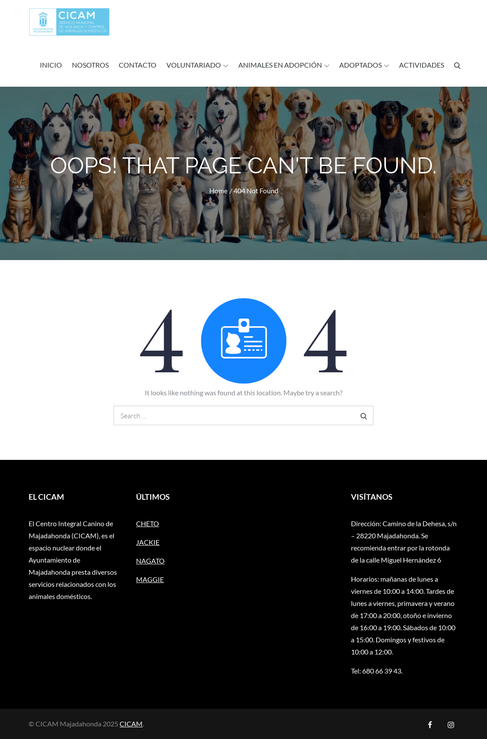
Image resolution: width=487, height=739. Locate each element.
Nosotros (90, 65)
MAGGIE (150, 579)
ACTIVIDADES (421, 65)
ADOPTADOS (364, 65)
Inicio (51, 65)
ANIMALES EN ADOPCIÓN (283, 65)
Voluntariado (197, 65)
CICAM (131, 723)
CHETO (147, 523)
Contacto (137, 65)
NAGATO (150, 561)
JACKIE (147, 542)
